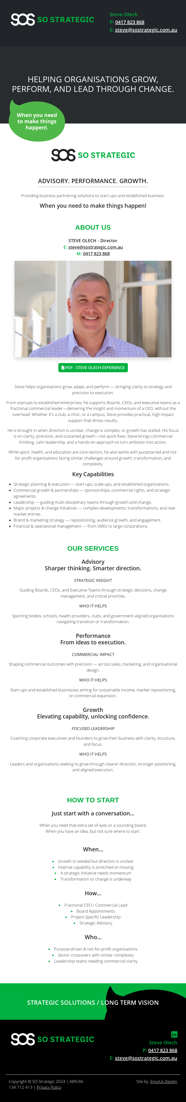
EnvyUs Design (163, 1081)
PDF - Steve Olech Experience (93, 367)
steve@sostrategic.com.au (146, 30)
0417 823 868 (129, 22)
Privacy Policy (49, 1087)
